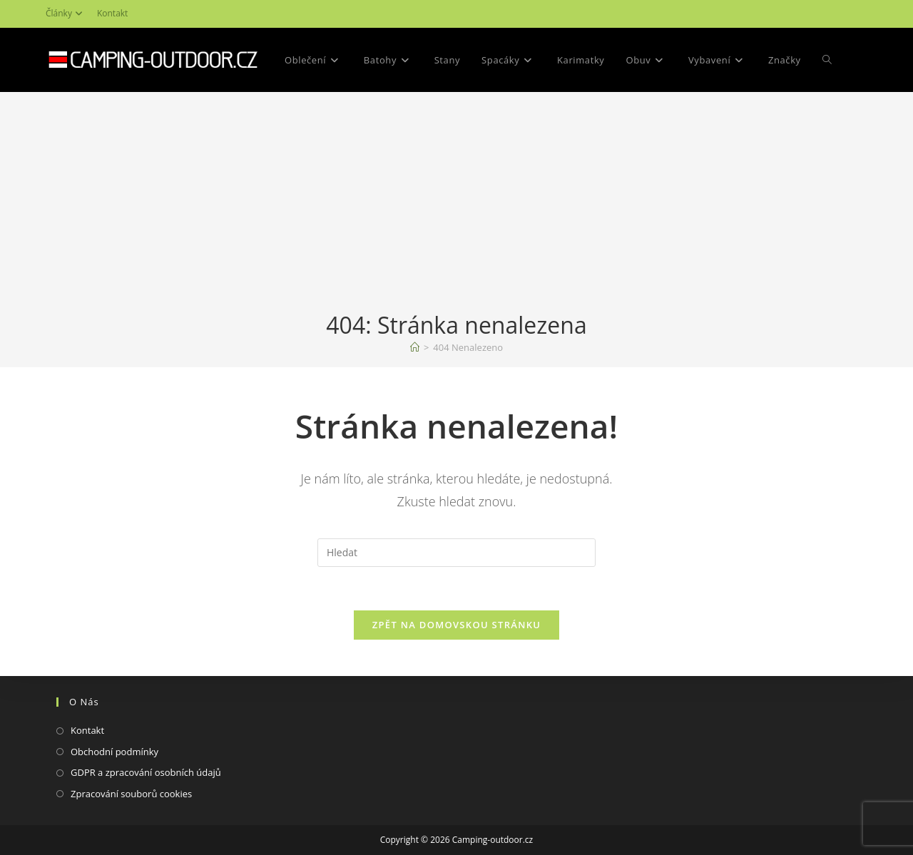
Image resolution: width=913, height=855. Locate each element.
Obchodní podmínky (114, 751)
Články (66, 13)
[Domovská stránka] (414, 347)
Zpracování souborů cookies (131, 793)
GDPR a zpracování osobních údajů (146, 772)
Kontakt (112, 13)
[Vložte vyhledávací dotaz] (456, 552)
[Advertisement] (456, 202)
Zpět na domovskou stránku (456, 624)
